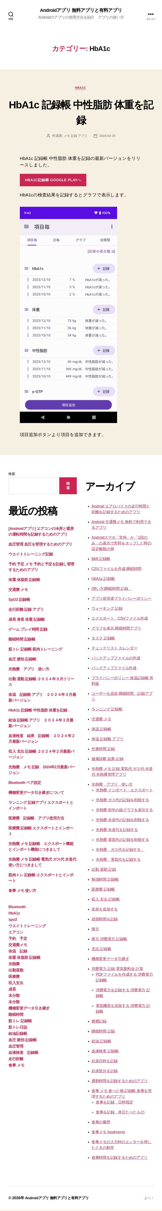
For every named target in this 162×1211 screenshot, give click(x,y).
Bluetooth (17, 908)
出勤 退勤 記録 (104, 870)
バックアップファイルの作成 (116, 659)
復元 (95, 930)
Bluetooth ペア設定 (24, 784)
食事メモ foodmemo (108, 1133)
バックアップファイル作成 (114, 669)
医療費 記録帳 (103, 890)
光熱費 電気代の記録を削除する (122, 841)
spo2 (12, 920)
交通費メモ (17, 946)
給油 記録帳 (101, 1042)
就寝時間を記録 (105, 920)
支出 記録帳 (101, 950)
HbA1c (81, 88)
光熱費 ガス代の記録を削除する (122, 801)
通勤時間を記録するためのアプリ (120, 1082)
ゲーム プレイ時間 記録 (27, 630)
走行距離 (15, 1060)
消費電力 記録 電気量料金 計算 (117, 970)
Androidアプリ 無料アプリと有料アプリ (81, 10)
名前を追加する (105, 910)
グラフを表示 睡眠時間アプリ (116, 629)
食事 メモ (16, 1066)
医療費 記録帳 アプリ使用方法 (36, 819)
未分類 (14, 997)
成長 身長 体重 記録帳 (26, 620)
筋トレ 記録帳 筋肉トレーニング (35, 650)
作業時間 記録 (103, 750)
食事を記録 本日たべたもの (120, 1113)
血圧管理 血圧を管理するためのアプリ (40, 545)
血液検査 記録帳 (23, 1054)
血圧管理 (15, 1047)
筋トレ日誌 (17, 1028)
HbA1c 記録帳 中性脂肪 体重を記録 (80, 112)
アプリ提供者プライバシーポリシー (121, 599)
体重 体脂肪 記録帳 (26, 581)
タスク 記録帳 (103, 639)
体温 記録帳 (101, 730)
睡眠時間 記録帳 (21, 640)
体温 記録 (17, 952)
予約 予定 (17, 940)
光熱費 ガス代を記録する (120, 851)
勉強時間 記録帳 (105, 880)
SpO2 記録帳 (19, 601)
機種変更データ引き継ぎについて (36, 794)
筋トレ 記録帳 (20, 1022)
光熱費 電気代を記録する (118, 861)
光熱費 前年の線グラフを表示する (124, 811)
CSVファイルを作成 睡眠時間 (116, 570)
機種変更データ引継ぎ (110, 960)
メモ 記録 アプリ (75, 137)
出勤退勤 (15, 971)
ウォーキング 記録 (107, 609)
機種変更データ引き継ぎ (29, 1009)
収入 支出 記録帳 (106, 900)
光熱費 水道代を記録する (117, 831)
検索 (11, 475)
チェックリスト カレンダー (115, 649)
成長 (12, 990)
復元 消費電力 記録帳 (109, 940)
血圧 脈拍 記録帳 (22, 660)
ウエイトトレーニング (27, 927)
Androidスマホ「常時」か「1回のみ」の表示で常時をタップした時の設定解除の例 (121, 544)
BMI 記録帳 (101, 560)
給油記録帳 (17, 1035)
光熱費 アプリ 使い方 (28, 670)
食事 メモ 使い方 (22, 892)
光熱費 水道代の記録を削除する (122, 821)
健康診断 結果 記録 (107, 760)
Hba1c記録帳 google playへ (53, 181)
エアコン (15, 933)
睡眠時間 (15, 1016)
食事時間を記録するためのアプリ (120, 1159)
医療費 (14, 978)
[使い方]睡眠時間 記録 (112, 590)
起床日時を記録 (105, 1062)
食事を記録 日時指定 (114, 1103)
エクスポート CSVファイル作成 (120, 619)
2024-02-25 (108, 137)
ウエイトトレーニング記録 (30, 555)
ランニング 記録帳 (107, 710)
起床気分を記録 (105, 1072)
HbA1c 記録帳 (103, 580)
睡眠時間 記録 (103, 1032)
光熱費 (14, 965)
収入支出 (15, 984)
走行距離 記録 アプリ (26, 610)
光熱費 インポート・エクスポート (124, 791)
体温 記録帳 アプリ (107, 740)
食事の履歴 (101, 1123)
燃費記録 (99, 1022)
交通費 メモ (18, 591)
